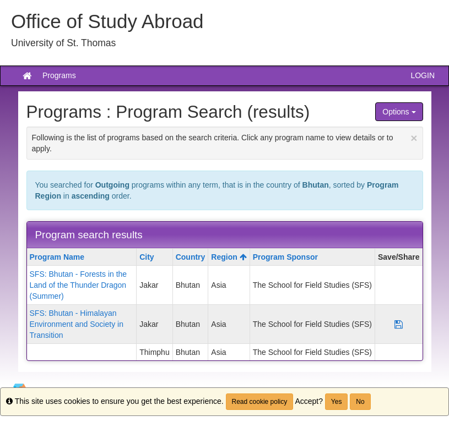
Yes (336, 402)
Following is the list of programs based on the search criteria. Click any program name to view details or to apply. (225, 142)
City (146, 257)
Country (190, 257)
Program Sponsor (285, 257)
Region (228, 257)
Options (398, 111)
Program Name (57, 257)
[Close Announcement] (413, 138)
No (360, 402)
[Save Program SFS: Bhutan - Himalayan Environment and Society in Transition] (398, 324)
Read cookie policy (260, 402)
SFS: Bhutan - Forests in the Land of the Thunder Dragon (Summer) (78, 285)
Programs (59, 75)
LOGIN (422, 75)
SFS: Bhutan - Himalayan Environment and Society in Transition (76, 324)
